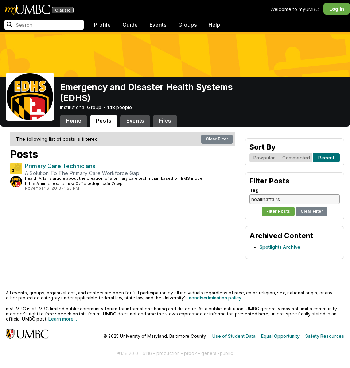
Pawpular (264, 157)
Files (165, 120)
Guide (130, 25)
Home (73, 120)
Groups (187, 25)
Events (158, 25)
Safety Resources (324, 336)
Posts (104, 120)
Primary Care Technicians (60, 166)
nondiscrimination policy (215, 298)
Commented (296, 157)
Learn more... (62, 319)
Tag (254, 190)
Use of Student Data (234, 336)
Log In (336, 9)
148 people (119, 107)
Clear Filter (217, 139)
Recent (326, 157)
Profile (102, 25)
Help (214, 25)
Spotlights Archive (280, 247)
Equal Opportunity (280, 336)
